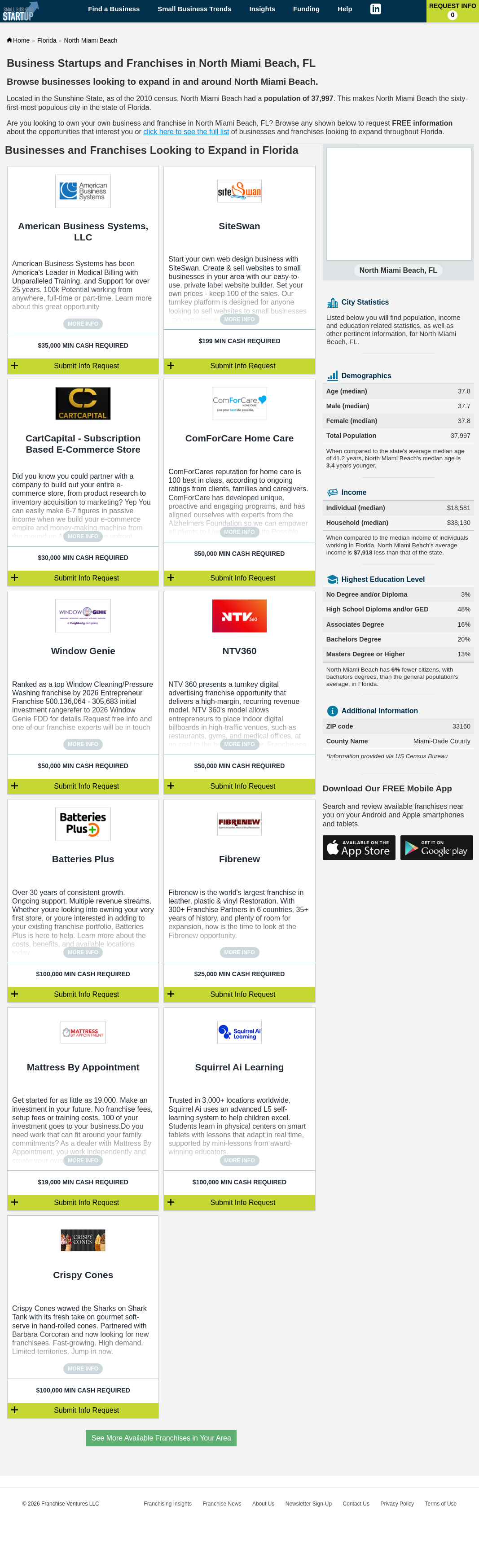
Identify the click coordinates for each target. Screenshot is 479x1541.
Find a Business (114, 9)
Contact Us (356, 1504)
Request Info (452, 11)
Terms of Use (441, 1504)
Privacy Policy (397, 1504)
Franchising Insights (168, 1504)
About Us (263, 1504)
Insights (263, 9)
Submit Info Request (86, 366)
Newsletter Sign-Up (309, 1504)
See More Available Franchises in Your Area (161, 1438)
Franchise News (221, 1504)
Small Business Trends (194, 9)
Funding (306, 9)
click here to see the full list (186, 131)
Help (345, 9)
